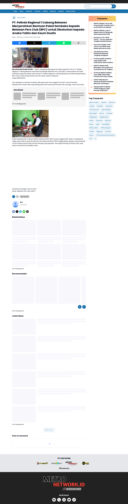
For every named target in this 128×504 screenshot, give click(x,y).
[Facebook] (19, 43)
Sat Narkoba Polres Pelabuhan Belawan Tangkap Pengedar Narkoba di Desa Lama (102, 53)
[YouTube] (69, 500)
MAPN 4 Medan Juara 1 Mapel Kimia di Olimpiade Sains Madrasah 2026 (103, 32)
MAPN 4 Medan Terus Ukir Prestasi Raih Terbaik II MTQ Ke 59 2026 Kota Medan (104, 25)
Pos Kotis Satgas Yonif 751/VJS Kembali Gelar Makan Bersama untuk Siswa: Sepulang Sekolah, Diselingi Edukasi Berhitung (103, 46)
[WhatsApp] (63, 43)
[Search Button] (114, 6)
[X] (34, 43)
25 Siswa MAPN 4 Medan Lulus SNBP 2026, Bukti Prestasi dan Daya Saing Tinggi (103, 74)
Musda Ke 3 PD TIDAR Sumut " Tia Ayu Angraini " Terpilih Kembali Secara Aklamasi (103, 39)
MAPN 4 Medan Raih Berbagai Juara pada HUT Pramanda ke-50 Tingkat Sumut (103, 67)
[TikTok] (74, 500)
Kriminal (37, 11)
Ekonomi (53, 11)
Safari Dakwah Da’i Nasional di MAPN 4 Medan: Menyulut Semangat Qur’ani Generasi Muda (104, 81)
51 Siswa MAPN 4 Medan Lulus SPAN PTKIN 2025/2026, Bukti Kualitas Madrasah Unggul (103, 60)
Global (45, 11)
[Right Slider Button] (83, 98)
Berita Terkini (70, 11)
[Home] (14, 17)
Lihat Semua (24, 197)
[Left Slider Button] (80, 307)
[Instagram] (64, 500)
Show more (49, 430)
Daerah (61, 11)
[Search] (98, 6)
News (21, 11)
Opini (15, 11)
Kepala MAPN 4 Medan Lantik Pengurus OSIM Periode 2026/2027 (102, 89)
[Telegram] (49, 43)
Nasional (29, 11)
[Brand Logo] (42, 463)
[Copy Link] (78, 43)
